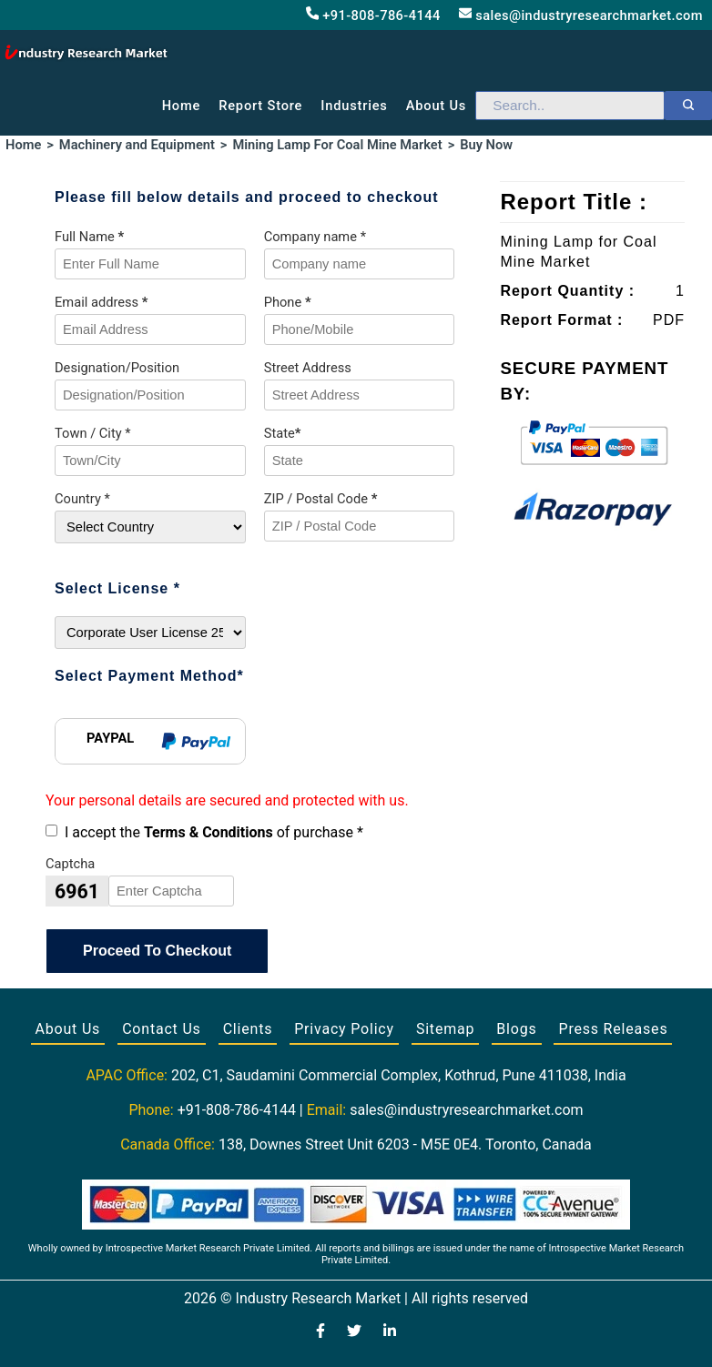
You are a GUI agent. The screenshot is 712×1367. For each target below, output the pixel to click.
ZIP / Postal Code (321, 499)
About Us (68, 1029)
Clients (248, 1029)
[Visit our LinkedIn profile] (389, 1332)
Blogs (516, 1029)
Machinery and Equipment (137, 145)
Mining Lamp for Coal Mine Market (578, 251)
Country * (82, 499)
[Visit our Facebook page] (320, 1332)
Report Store (260, 105)
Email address (101, 302)
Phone (287, 302)
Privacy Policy (344, 1029)
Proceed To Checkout (157, 950)
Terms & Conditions (208, 832)
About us (436, 105)
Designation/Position (117, 367)
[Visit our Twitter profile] (354, 1332)
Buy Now (486, 145)
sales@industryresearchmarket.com (581, 15)
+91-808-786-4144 (373, 15)
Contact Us (161, 1029)
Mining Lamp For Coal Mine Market (337, 145)
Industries (353, 105)
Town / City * (93, 433)
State (282, 433)
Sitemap (445, 1029)
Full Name (89, 236)
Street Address (307, 367)
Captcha (70, 864)
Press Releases (612, 1029)
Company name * (315, 236)
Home (181, 105)
